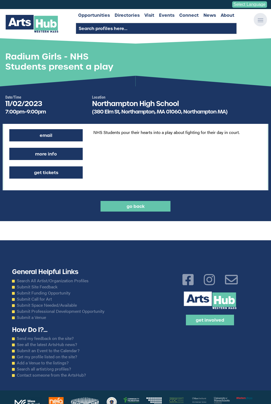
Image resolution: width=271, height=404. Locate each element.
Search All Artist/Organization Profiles (53, 281)
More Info (46, 154)
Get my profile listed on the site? (47, 357)
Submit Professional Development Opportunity (61, 311)
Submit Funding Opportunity (43, 293)
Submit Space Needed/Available (47, 305)
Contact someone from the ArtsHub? (51, 375)
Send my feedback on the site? (45, 338)
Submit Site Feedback (37, 287)
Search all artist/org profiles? (44, 369)
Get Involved (210, 320)
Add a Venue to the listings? (43, 363)
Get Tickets (46, 172)
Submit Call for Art (34, 299)
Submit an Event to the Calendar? (48, 350)
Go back (136, 206)
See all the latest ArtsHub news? (47, 344)
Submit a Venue (31, 317)
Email (46, 135)
